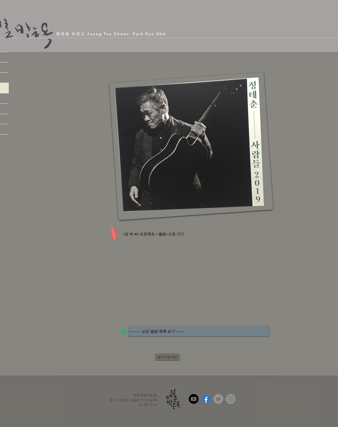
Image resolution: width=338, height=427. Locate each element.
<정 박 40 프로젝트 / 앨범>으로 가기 (152, 234)
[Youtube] (194, 399)
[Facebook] (206, 399)
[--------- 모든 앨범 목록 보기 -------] (199, 331)
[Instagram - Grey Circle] (231, 399)
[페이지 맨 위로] (167, 357)
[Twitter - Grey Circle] (218, 399)
